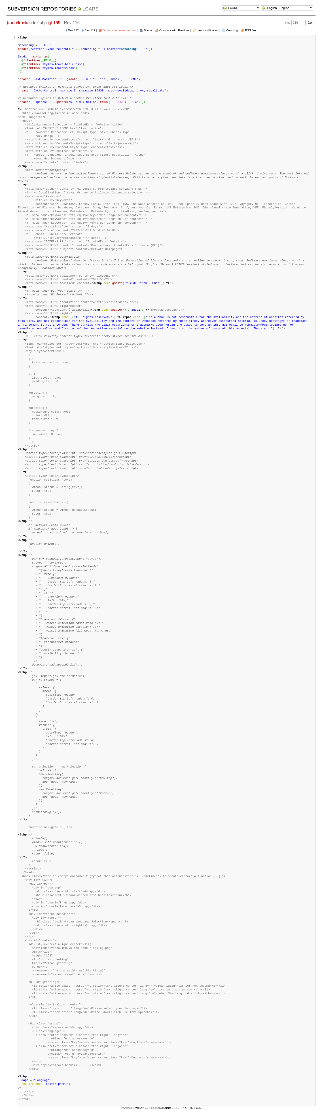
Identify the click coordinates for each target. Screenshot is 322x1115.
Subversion (165, 1108)
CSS (198, 1108)
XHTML (189, 1108)
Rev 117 (90, 30)
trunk (22, 22)
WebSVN (139, 1108)
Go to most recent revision (120, 30)
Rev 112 (73, 30)
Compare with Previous (174, 30)
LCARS (91, 9)
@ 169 (54, 22)
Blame (148, 30)
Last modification (208, 30)
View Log (232, 30)
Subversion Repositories (42, 9)
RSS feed (251, 30)
